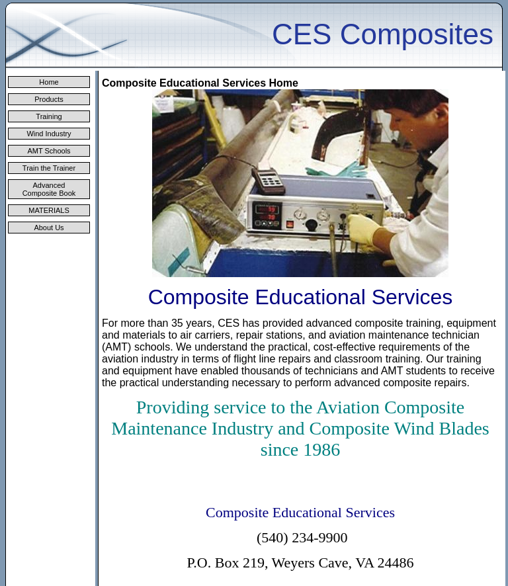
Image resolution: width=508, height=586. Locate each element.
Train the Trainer (48, 168)
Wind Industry (48, 134)
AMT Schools (48, 151)
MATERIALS (48, 210)
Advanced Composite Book (49, 189)
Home (48, 82)
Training (49, 116)
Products (48, 99)
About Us (49, 227)
